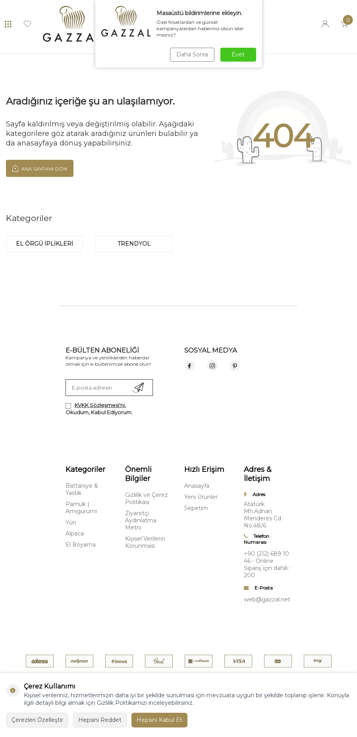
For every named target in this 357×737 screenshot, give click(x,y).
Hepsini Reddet (100, 719)
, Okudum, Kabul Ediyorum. (99, 408)
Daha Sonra (192, 54)
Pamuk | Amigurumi (81, 507)
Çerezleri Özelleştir (37, 719)
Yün (71, 522)
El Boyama (81, 544)
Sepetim (196, 508)
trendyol (134, 243)
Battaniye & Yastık (82, 489)
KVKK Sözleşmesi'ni (100, 405)
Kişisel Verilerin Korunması (145, 542)
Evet (238, 54)
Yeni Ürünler (201, 496)
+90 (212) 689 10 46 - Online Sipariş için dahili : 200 (267, 564)
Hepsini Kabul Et (159, 719)
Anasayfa (196, 485)
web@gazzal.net (267, 599)
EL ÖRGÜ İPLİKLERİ (44, 243)
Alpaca (75, 533)
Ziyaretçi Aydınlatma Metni (140, 520)
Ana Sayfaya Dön (39, 168)
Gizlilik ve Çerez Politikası (146, 498)
